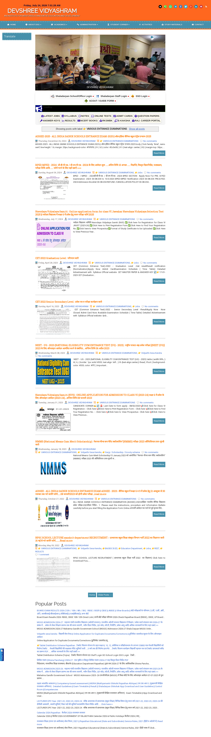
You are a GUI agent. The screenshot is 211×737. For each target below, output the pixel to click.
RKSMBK (106, 120)
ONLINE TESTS (101, 116)
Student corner (117, 25)
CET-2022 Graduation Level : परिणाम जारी (57, 258)
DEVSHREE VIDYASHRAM (42, 11)
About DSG (33, 25)
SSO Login (140, 96)
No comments (150, 141)
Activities (145, 25)
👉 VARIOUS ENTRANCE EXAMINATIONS (119, 141)
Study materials (172, 25)
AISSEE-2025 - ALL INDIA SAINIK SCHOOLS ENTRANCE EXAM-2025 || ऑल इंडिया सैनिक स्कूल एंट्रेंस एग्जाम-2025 (93, 136)
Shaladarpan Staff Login (112, 96)
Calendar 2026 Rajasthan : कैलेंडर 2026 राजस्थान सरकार (61, 712)
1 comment (43, 554)
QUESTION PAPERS (147, 116)
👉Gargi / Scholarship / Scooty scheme (121, 452)
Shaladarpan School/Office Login (72, 96)
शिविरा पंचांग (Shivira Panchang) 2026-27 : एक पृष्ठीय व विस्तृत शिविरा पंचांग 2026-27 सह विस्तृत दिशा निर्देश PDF (82, 660)
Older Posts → (105, 595)
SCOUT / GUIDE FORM (100, 101)
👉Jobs (138, 172)
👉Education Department (130, 548)
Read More (159, 153)
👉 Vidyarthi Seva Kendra (150, 353)
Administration (86, 25)
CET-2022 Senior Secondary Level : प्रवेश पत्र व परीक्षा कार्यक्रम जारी (68, 301)
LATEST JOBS (50, 116)
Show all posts (137, 129)
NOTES (84, 116)
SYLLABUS (69, 116)
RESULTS (68, 120)
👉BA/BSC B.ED (109, 548)
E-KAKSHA (122, 120)
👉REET (155, 548)
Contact (198, 25)
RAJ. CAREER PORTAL (146, 120)
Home (11, 25)
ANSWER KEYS (50, 120)
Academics (58, 25)
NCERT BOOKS (87, 120)
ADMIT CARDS (123, 116)
